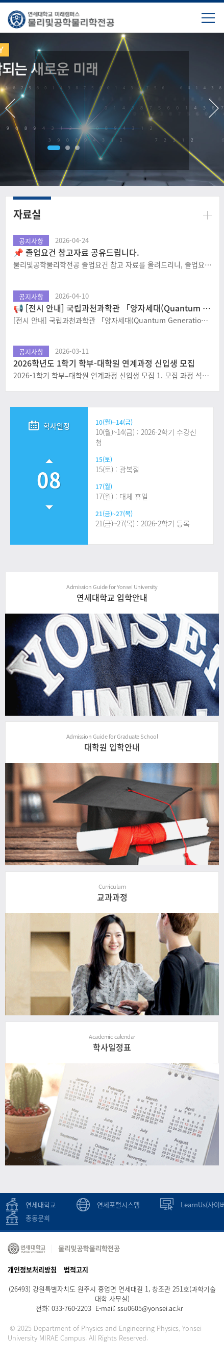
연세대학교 (41, 1204)
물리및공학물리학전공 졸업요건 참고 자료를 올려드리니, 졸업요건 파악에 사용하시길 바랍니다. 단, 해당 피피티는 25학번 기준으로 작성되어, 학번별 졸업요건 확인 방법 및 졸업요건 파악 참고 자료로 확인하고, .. (112, 265)
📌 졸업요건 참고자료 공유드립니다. (76, 252)
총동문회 (38, 1217)
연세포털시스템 (118, 1204)
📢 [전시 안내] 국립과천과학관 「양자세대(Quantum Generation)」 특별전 (112, 308)
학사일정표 (112, 1042)
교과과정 (112, 892)
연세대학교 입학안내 (112, 592)
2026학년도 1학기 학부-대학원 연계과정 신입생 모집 (104, 363)
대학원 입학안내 (112, 742)
